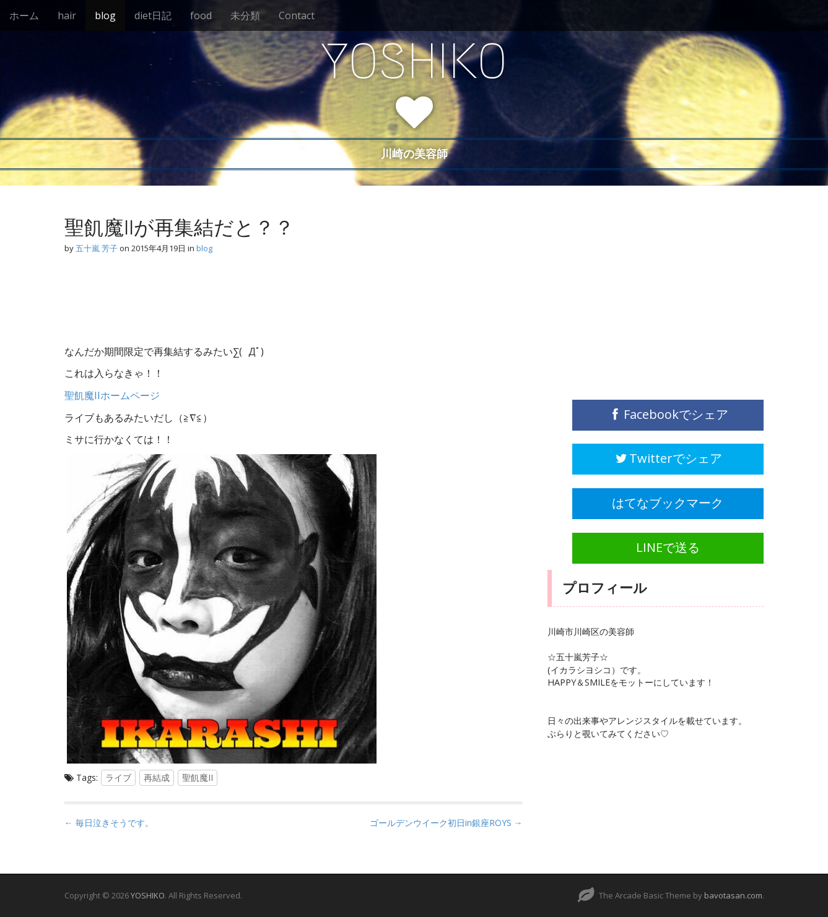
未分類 (245, 15)
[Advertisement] (163, 302)
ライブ (118, 777)
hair (67, 15)
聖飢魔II (197, 777)
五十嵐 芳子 (97, 248)
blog (105, 15)
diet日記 (153, 15)
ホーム (24, 15)
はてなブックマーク (667, 502)
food (201, 15)
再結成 (157, 777)
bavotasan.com (733, 895)
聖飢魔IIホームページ (112, 395)
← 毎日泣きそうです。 (109, 823)
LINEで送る (668, 547)
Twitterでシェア (668, 458)
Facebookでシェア (668, 414)
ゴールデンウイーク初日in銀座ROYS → (446, 823)
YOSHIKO (414, 61)
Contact (297, 15)
